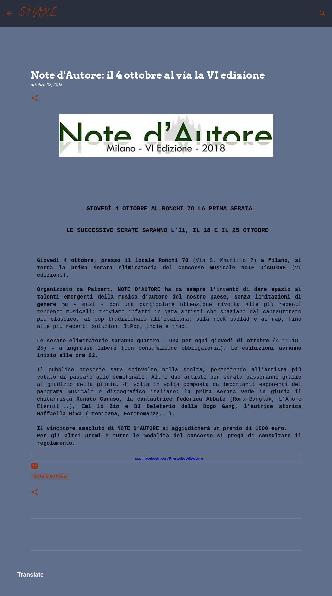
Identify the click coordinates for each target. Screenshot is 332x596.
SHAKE (38, 13)
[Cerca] (66, 14)
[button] (35, 98)
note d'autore (49, 476)
